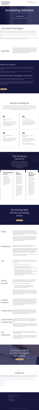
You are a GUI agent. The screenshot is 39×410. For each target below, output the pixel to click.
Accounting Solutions (5, 2)
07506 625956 (4, 384)
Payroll (4, 231)
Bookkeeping (7, 245)
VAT (3, 260)
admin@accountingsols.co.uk (6, 380)
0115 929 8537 (19, 15)
